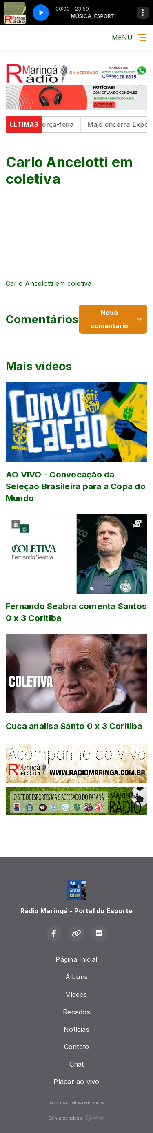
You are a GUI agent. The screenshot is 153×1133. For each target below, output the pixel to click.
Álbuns (76, 977)
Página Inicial (76, 959)
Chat (76, 1064)
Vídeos (76, 994)
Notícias (76, 1029)
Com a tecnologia (76, 1118)
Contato (76, 1046)
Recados (76, 1012)
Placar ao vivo (76, 1082)
